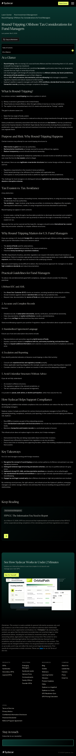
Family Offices (27, 680)
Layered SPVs (7, 675)
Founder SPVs (27, 683)
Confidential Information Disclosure (14, 715)
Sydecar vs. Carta (48, 690)
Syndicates (6, 669)
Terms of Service (8, 708)
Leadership (65, 669)
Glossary (45, 678)
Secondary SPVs (8, 672)
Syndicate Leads (28, 671)
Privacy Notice (7, 711)
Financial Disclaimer (9, 718)
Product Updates (48, 681)
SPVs (4, 665)
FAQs (44, 684)
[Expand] (73, 50)
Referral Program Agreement (12, 721)
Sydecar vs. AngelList (49, 687)
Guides (44, 669)
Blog (43, 665)
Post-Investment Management (25, 15)
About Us (65, 665)
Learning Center (47, 675)
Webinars (45, 672)
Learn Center (7, 15)
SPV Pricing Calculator (50, 696)
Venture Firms (27, 674)
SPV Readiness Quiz (49, 693)
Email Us (65, 678)
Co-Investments (27, 677)
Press (64, 675)
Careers (64, 672)
